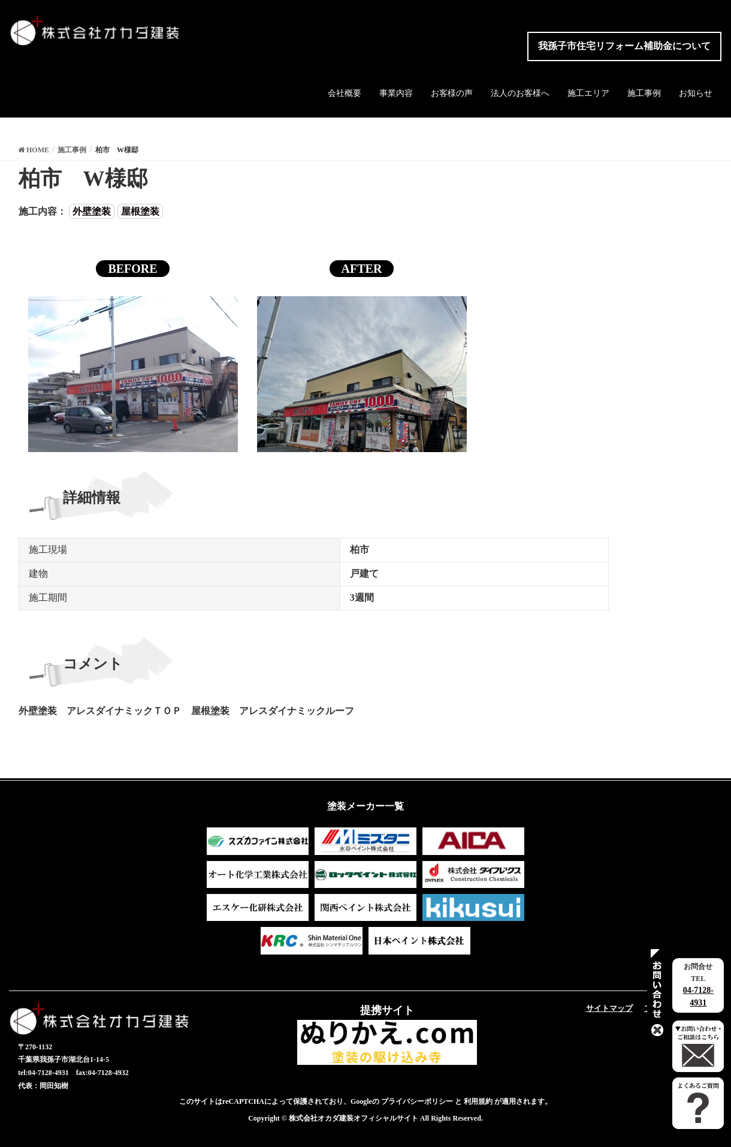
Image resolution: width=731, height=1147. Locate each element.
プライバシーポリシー (417, 1101)
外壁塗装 (92, 211)
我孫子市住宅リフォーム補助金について (624, 46)
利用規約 (478, 1101)
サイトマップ (609, 1008)
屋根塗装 (140, 211)
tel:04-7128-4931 (43, 1072)
